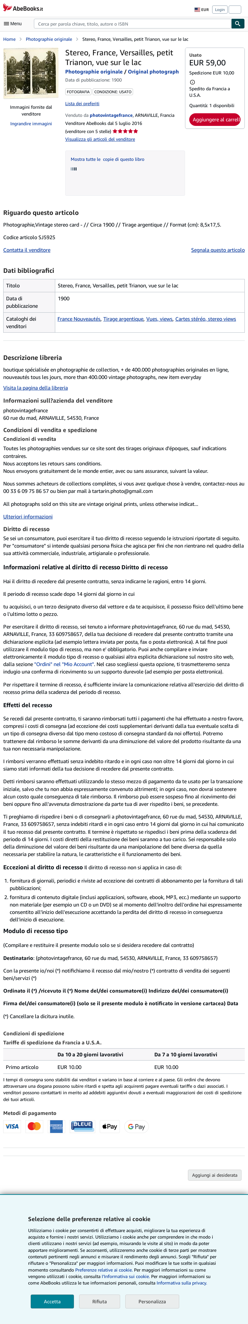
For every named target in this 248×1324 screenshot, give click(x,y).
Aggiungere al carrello (217, 119)
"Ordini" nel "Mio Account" (64, 664)
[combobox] (132, 23)
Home (9, 39)
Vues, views (159, 319)
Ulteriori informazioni (28, 516)
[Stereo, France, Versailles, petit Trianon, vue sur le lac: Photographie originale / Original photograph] (31, 73)
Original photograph (153, 71)
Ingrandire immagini (31, 123)
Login (220, 9)
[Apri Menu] (14, 23)
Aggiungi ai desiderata (214, 1175)
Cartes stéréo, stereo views (205, 319)
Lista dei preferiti (82, 103)
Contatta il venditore (26, 250)
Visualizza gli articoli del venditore (100, 139)
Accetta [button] (52, 1301)
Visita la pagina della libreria (35, 387)
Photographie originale (49, 39)
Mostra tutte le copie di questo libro (107, 159)
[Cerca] (238, 23)
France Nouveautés (78, 319)
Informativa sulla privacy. (182, 1282)
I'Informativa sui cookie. (126, 1276)
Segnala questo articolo (218, 250)
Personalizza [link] (152, 1301)
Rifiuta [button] (99, 1301)
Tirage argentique (123, 319)
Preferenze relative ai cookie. (104, 1270)
